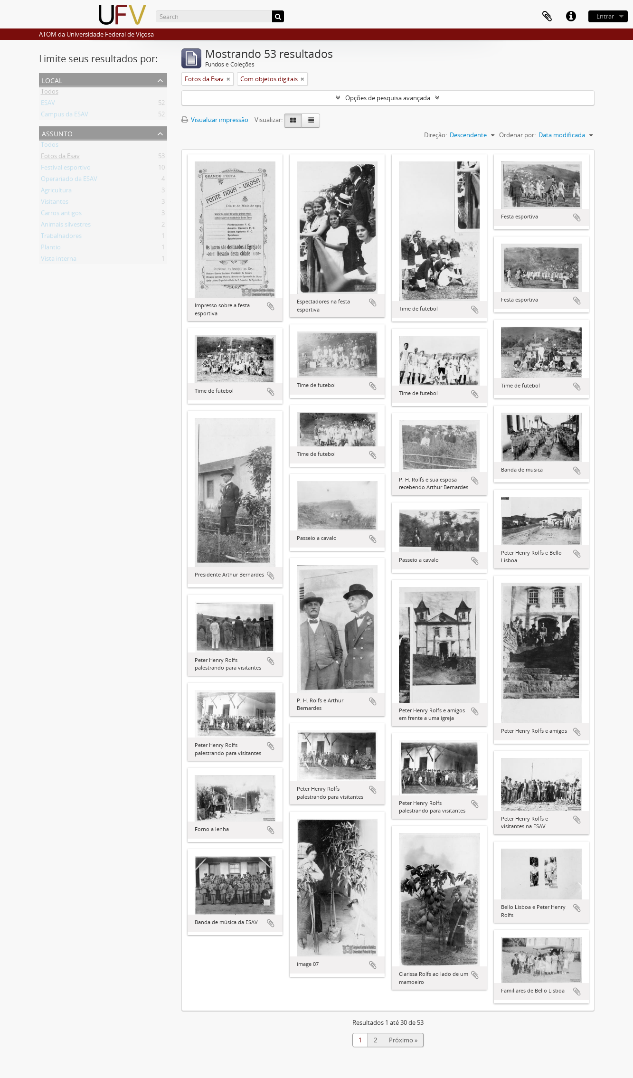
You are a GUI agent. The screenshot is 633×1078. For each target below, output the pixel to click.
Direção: (435, 135)
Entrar (605, 16)
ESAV (48, 104)
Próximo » (403, 1040)
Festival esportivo (66, 169)
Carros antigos (61, 214)
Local (52, 79)
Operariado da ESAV (69, 180)
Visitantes (54, 203)
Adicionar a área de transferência (270, 306)
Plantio (51, 249)
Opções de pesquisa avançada (387, 98)
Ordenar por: (517, 135)
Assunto (57, 132)
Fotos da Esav (60, 157)
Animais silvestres (66, 226)
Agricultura (56, 192)
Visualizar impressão (214, 119)
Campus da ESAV (64, 116)
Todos (49, 93)
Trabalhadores (61, 237)
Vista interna (58, 260)
